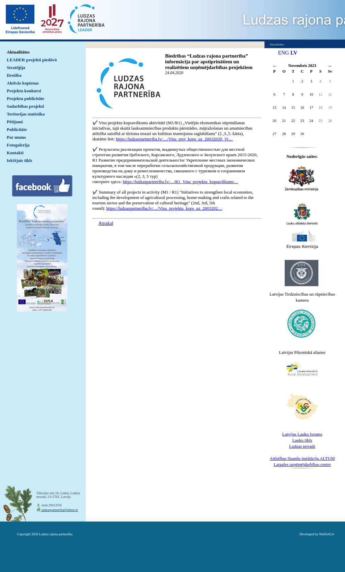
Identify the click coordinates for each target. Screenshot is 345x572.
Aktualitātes (18, 52)
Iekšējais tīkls (19, 160)
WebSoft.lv (326, 534)
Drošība (14, 75)
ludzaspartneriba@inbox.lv (59, 510)
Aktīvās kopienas (23, 83)
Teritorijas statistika (26, 113)
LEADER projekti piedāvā (32, 59)
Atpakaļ (105, 223)
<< (274, 66)
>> (330, 66)
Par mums (16, 137)
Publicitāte (17, 129)
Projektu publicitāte (25, 98)
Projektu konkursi (24, 90)
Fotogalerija (18, 144)
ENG (283, 53)
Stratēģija (16, 67)
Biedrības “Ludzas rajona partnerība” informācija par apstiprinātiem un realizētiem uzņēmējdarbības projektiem (208, 61)
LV (293, 53)
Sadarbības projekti (25, 106)
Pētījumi (15, 121)
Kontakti (15, 152)
